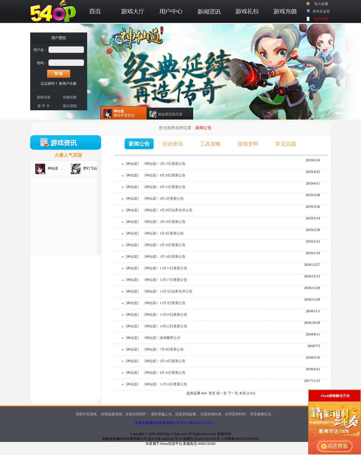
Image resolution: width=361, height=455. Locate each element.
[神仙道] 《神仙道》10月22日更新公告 (157, 326)
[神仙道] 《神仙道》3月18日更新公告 (156, 222)
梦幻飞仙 (90, 168)
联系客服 (321, 19)
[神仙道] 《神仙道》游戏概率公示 (153, 338)
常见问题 (285, 144)
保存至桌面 (321, 11)
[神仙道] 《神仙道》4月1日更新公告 (155, 198)
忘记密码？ (49, 84)
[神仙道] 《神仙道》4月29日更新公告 (156, 175)
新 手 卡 (43, 106)
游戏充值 (44, 97)
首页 (212, 393)
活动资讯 (172, 144)
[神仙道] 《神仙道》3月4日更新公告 (155, 233)
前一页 (221, 393)
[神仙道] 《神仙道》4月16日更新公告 (156, 373)
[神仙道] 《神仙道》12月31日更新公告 (157, 268)
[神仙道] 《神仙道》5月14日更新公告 (156, 361)
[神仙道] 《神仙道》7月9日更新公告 (155, 349)
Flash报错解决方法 (335, 396)
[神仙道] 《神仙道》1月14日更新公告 (156, 256)
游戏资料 (248, 144)
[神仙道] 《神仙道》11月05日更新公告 (157, 315)
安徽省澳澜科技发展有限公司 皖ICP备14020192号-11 (175, 423)
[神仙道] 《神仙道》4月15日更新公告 (156, 187)
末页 (242, 393)
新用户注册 (67, 84)
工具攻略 (210, 144)
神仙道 (53, 168)
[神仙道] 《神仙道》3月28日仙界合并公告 (159, 210)
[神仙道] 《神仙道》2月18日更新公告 (156, 245)
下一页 (233, 393)
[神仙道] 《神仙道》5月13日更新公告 (156, 164)
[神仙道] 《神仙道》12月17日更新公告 (157, 280)
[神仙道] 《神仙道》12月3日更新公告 (156, 303)
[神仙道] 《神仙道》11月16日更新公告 (157, 384)
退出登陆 (70, 106)
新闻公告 (139, 144)
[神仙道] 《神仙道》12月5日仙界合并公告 (159, 291)
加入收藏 (321, 4)
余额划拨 (70, 97)
